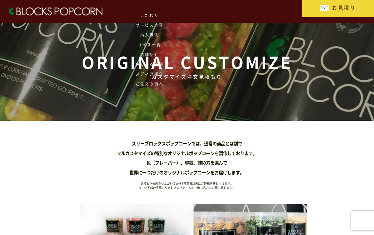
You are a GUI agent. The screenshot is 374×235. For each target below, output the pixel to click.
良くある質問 (219, 11)
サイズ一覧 (160, 11)
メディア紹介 (248, 11)
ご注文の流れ (277, 11)
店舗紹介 (189, 11)
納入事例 (130, 11)
